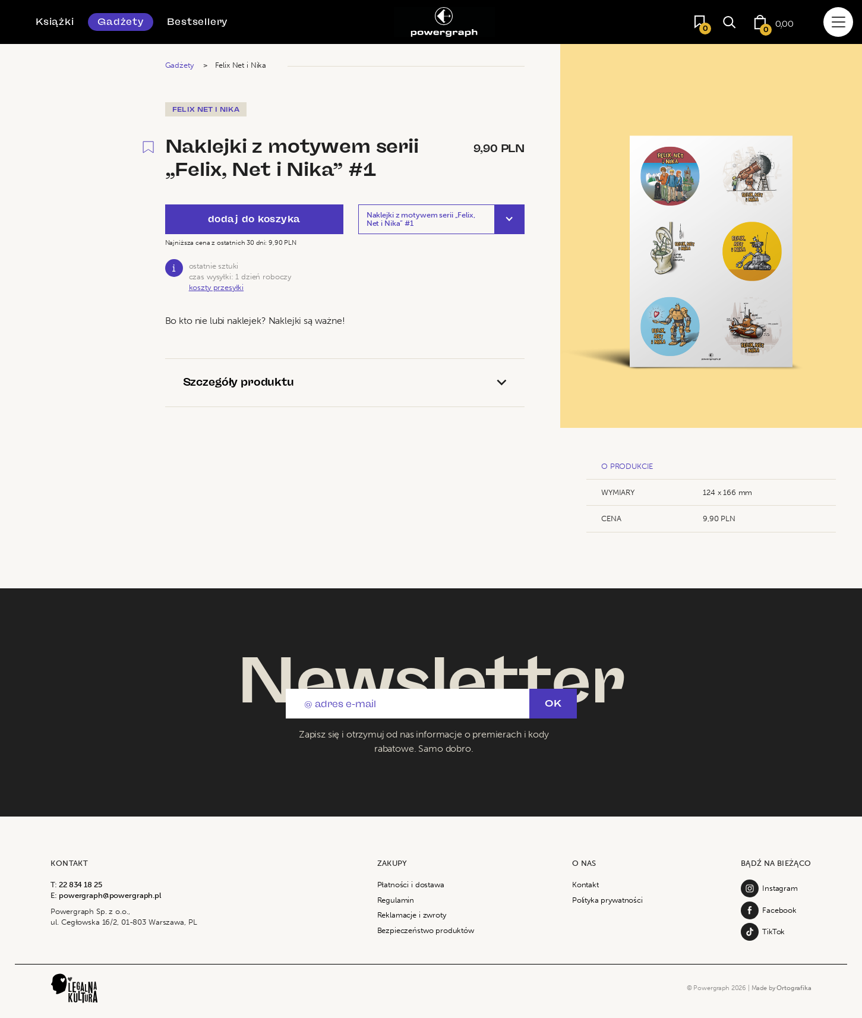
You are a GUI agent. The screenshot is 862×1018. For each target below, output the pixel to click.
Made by (782, 988)
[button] (441, 219)
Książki (55, 21)
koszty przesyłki (216, 287)
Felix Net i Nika (240, 65)
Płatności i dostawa (410, 884)
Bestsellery (197, 21)
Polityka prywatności (607, 900)
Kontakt (585, 884)
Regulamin (396, 900)
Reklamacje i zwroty (411, 914)
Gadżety (120, 21)
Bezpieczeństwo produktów (425, 930)
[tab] (345, 382)
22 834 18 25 (80, 884)
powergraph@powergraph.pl (110, 895)
